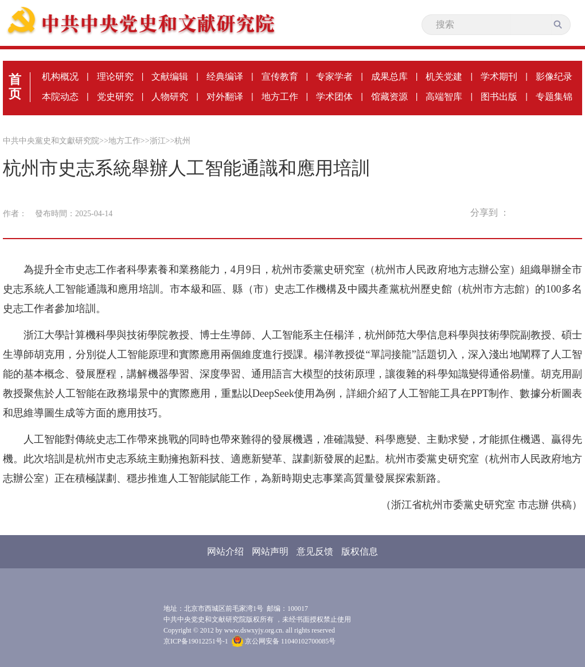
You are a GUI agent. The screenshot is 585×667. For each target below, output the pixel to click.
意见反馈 (315, 551)
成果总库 (389, 76)
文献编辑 (169, 76)
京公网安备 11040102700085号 (284, 641)
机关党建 (444, 76)
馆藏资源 (389, 97)
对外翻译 (224, 97)
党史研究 (115, 97)
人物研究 (169, 97)
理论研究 (115, 76)
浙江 (158, 140)
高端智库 (444, 97)
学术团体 (334, 97)
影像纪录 (554, 76)
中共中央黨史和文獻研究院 (51, 140)
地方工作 (280, 97)
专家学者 (334, 76)
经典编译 (224, 76)
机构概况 (60, 76)
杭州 (182, 140)
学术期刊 (499, 76)
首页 (15, 86)
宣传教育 (280, 76)
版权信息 (359, 551)
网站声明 (270, 551)
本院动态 (60, 97)
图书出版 (499, 97)
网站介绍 (225, 551)
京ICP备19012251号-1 (195, 641)
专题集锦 (554, 97)
